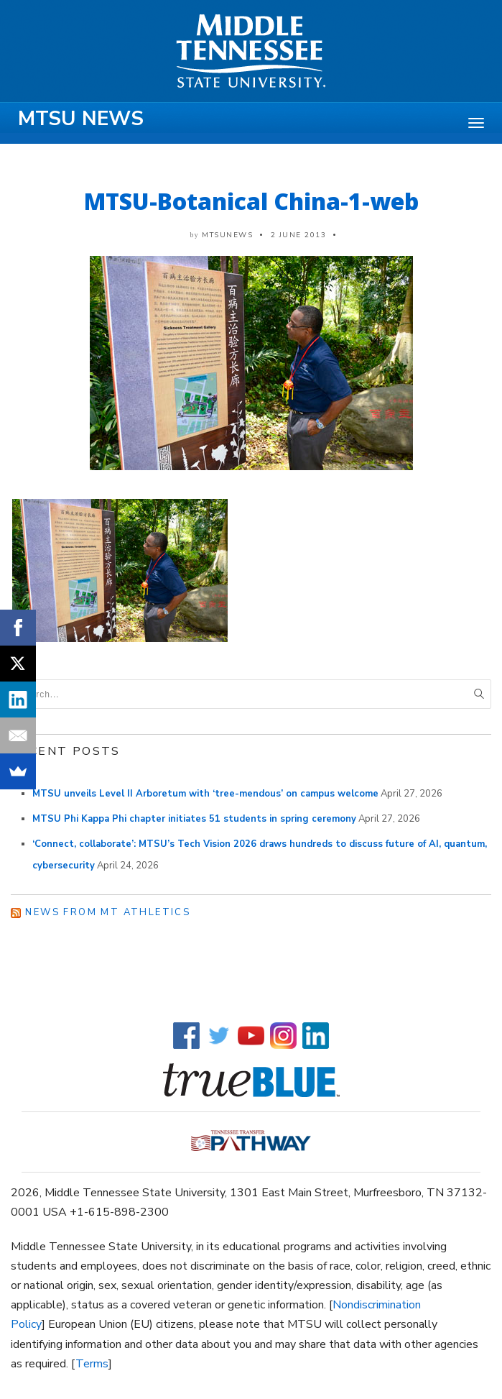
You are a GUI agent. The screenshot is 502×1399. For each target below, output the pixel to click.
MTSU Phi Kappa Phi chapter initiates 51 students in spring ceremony (194, 818)
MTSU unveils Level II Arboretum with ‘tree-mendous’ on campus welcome (205, 793)
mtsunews (227, 235)
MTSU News (81, 118)
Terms (91, 1364)
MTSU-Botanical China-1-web (251, 200)
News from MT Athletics (107, 912)
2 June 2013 (299, 235)
